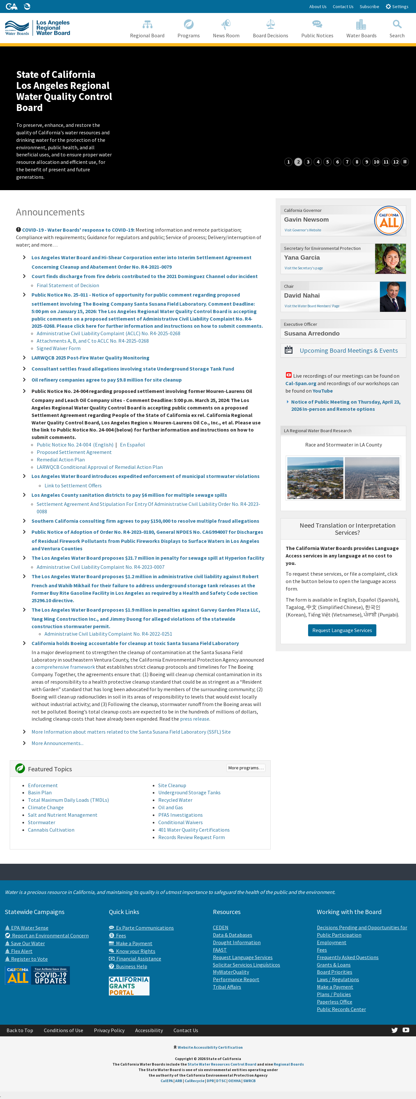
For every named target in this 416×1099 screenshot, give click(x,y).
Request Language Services (342, 630)
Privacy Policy (109, 1030)
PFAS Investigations (180, 815)
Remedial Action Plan (61, 459)
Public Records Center (341, 1009)
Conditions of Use (63, 1030)
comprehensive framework (65, 667)
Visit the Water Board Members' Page (312, 306)
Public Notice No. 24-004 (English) (75, 444)
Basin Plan (40, 792)
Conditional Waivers (180, 822)
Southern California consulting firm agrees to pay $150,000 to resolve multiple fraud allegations (145, 520)
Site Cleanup (172, 785)
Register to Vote (26, 959)
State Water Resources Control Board (222, 1064)
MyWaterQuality (231, 972)
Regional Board (147, 28)
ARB (178, 1080)
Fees (117, 935)
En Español (132, 444)
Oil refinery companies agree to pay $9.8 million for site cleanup (107, 379)
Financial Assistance (135, 958)
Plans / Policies (334, 994)
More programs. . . (246, 768)
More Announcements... (58, 742)
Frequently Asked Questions (348, 957)
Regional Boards (289, 1064)
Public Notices (317, 28)
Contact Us (343, 6)
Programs (188, 28)
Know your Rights (132, 951)
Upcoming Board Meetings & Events (349, 350)
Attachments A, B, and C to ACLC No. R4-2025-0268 (93, 340)
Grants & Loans (334, 964)
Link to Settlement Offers (73, 485)
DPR (210, 1080)
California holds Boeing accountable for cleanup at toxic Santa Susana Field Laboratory (135, 643)
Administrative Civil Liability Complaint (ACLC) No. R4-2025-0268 (108, 333)
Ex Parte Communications (141, 927)
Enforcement (43, 785)
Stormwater (41, 822)
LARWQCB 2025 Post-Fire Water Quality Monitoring (91, 357)
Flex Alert (18, 951)
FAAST (220, 949)
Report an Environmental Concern (47, 935)
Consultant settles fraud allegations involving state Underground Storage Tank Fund (133, 368)
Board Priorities (334, 972)
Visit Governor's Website (303, 230)
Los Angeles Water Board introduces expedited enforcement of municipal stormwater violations (146, 476)
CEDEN (220, 927)
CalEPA (167, 1080)
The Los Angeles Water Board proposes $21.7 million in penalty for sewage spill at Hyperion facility (148, 558)
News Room (226, 28)
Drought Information (237, 942)
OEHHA (234, 1080)
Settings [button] (397, 6)
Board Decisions (270, 28)
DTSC (221, 1080)
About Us (318, 6)
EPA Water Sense (26, 927)
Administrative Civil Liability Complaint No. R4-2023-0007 (100, 567)
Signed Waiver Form (59, 348)
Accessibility (149, 1030)
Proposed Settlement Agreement (74, 452)
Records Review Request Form (192, 837)
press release (194, 718)
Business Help (128, 966)
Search (397, 28)
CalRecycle (194, 1080)
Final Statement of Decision (68, 285)
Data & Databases (232, 935)
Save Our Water (25, 943)
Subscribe (369, 6)
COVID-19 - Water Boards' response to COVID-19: (78, 229)
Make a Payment (130, 943)
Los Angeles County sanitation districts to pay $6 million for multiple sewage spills (129, 494)
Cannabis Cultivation (51, 829)
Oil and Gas (170, 807)
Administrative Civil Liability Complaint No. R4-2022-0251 (108, 633)
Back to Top (19, 1030)
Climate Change (46, 807)
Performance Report (236, 979)
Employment (331, 942)
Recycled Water (175, 800)
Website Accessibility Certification (210, 1047)
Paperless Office (334, 1001)
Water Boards (361, 28)
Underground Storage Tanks (189, 792)
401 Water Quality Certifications (194, 829)
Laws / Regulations (338, 979)
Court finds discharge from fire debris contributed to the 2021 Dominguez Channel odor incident (145, 276)
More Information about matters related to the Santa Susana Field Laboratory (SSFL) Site (131, 731)
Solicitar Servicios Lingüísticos (246, 964)
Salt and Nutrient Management (63, 815)
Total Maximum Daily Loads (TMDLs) (68, 800)
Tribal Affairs (227, 986)
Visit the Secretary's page (304, 268)
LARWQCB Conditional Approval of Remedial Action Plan (100, 467)
